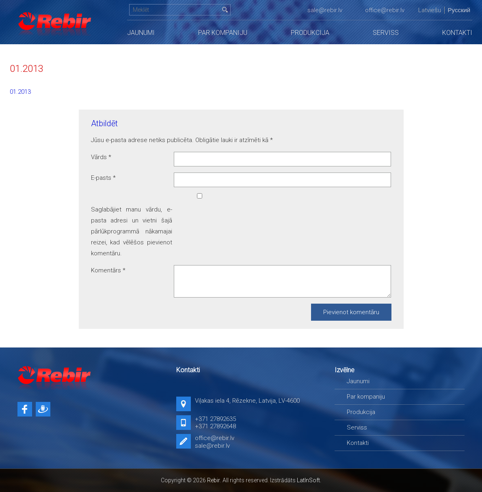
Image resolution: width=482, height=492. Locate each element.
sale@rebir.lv (324, 10)
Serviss (386, 33)
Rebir (213, 480)
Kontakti (457, 33)
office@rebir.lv (384, 10)
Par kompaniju (222, 33)
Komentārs (108, 270)
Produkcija (310, 33)
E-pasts (103, 177)
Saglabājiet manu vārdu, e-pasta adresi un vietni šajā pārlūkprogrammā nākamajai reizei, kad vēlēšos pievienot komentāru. (131, 231)
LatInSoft (308, 480)
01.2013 (20, 91)
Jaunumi (141, 33)
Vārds (101, 157)
